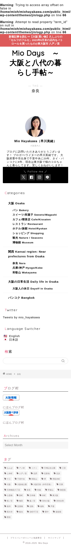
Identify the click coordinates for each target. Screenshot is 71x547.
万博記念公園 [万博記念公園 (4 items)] (49, 468)
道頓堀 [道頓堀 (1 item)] (58, 512)
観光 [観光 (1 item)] (21, 512)
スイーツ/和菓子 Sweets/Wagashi (34, 214)
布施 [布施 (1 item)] (39, 490)
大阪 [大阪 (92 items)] (9, 484)
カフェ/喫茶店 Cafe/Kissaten (31, 219)
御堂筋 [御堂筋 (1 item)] (63, 490)
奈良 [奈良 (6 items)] (28, 490)
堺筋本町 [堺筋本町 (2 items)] (56, 479)
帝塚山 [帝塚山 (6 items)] (50, 490)
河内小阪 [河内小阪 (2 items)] (46, 501)
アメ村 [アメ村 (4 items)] (22, 468)
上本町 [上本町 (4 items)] (9, 473)
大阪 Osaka (16, 203)
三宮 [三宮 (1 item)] (64, 468)
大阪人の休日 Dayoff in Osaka (32, 288)
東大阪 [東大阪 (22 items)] (55, 495)
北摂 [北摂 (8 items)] (35, 473)
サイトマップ (54, 538)
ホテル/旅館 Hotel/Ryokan (29, 228)
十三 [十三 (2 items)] (9, 479)
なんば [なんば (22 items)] (9, 468)
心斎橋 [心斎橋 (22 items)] (9, 495)
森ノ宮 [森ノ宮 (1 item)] (32, 501)
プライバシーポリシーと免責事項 (26, 538)
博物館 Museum (23, 242)
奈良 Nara (19, 263)
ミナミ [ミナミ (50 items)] (34, 468)
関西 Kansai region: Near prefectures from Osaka (27, 254)
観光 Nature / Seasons (27, 237)
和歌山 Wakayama (24, 272)
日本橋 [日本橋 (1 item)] (32, 495)
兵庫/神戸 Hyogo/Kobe (27, 267)
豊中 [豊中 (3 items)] (47, 512)
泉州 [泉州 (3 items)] (9, 506)
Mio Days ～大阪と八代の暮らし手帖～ (35, 63)
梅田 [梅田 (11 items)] (21, 501)
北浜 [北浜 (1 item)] (58, 473)
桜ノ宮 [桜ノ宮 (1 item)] (9, 501)
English (14, 336)
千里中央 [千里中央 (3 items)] (21, 479)
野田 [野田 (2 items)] (9, 517)
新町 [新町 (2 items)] (21, 495)
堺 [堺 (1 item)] (45, 479)
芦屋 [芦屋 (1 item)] (52, 506)
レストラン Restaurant (27, 224)
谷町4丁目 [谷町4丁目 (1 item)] (34, 512)
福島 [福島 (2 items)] (42, 506)
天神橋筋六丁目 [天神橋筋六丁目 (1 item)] (13, 490)
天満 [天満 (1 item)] (61, 484)
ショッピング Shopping (28, 233)
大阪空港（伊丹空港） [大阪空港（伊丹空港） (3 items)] (42, 484)
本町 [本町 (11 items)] (44, 495)
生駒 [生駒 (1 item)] (31, 506)
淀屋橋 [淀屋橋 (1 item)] (20, 506)
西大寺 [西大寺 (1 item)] (9, 512)
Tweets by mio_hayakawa (21, 317)
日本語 (13, 339)
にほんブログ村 (13, 407)
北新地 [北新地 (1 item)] (47, 473)
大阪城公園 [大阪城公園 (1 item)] (22, 484)
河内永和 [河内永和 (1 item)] (60, 501)
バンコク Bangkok (21, 297)
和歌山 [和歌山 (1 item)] (34, 479)
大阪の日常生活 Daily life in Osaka (33, 281)
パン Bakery (20, 210)
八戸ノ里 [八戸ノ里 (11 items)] (23, 473)
